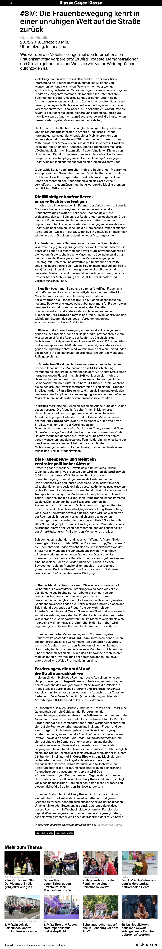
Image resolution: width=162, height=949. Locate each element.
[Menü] (5, 3)
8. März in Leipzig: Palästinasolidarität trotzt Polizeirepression (20, 928)
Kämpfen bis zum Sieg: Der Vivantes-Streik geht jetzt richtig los (20, 883)
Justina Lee (56, 46)
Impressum (33, 945)
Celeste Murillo (34, 37)
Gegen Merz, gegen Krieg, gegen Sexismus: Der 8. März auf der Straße (57, 885)
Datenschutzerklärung (54, 945)
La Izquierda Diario (109, 825)
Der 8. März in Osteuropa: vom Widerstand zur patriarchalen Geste (139, 883)
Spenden (20, 945)
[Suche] (11, 3)
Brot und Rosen (44, 832)
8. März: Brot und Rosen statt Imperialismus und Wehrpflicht (60, 928)
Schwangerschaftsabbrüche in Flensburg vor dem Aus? (100, 928)
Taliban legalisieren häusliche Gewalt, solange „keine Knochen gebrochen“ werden (139, 929)
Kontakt (8, 945)
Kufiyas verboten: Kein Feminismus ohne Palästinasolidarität (98, 883)
